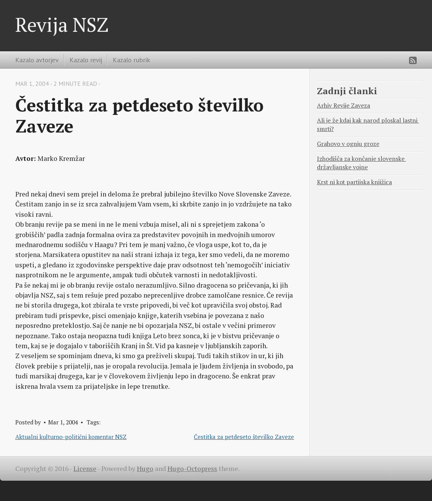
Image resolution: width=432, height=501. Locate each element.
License (84, 468)
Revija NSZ (62, 24)
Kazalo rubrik (131, 60)
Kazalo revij (86, 60)
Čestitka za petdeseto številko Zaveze (244, 436)
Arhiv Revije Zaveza (343, 106)
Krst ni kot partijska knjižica (354, 182)
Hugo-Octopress (192, 468)
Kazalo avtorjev (36, 60)
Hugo (145, 468)
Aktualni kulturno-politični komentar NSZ (71, 436)
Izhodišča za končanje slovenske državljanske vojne (361, 163)
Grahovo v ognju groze (348, 144)
